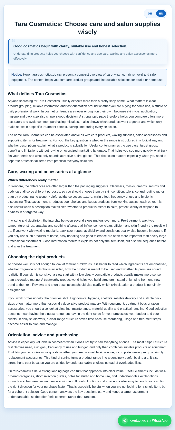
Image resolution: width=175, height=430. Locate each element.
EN (161, 13)
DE (150, 13)
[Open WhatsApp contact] (144, 420)
